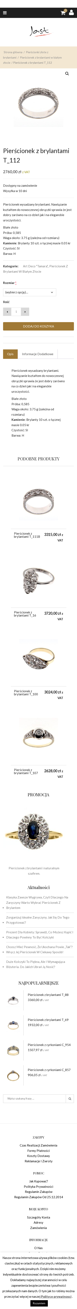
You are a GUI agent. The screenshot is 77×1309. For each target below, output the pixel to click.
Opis (10, 354)
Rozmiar (9, 283)
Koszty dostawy (38, 1156)
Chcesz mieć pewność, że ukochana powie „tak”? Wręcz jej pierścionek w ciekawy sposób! (39, 949)
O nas (38, 1248)
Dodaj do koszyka (38, 326)
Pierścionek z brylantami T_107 (26, 771)
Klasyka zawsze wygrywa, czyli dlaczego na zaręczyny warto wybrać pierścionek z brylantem (37, 902)
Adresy (38, 1222)
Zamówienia (38, 1228)
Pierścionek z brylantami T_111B (27, 535)
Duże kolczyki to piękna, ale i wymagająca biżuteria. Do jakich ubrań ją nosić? (35, 964)
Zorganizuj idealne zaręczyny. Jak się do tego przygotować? (37, 920)
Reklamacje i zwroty (39, 1161)
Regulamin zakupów (38, 1191)
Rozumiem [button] (39, 1303)
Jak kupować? (38, 1181)
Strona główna (13, 65)
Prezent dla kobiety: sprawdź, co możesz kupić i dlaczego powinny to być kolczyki (39, 934)
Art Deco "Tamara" (35, 266)
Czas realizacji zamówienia (38, 1145)
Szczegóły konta (38, 1217)
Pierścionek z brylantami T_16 (25, 614)
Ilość (6, 302)
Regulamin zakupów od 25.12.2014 (38, 1197)
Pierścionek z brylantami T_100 (26, 693)
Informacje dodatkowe (37, 354)
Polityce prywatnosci (56, 1296)
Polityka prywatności (38, 1186)
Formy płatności (38, 1150)
